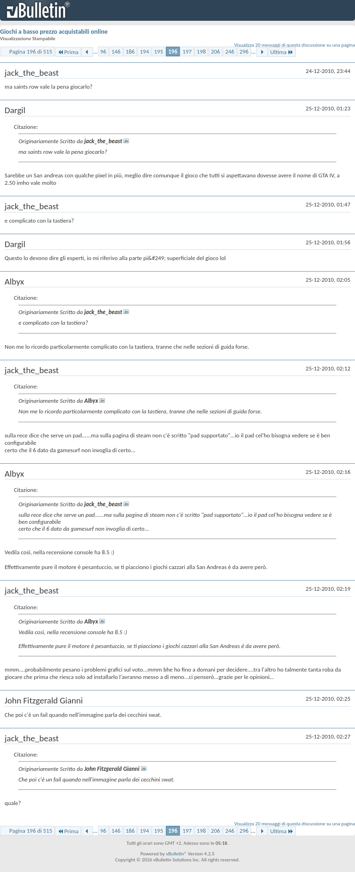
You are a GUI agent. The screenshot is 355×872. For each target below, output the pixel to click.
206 (215, 51)
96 (103, 51)
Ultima (282, 51)
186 (130, 51)
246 (229, 51)
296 (244, 51)
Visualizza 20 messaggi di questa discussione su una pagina (294, 45)
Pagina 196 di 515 (30, 51)
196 (173, 51)
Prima (68, 51)
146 (116, 51)
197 (187, 51)
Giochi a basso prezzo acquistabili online (54, 32)
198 (201, 51)
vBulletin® (176, 854)
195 (158, 51)
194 (144, 51)
